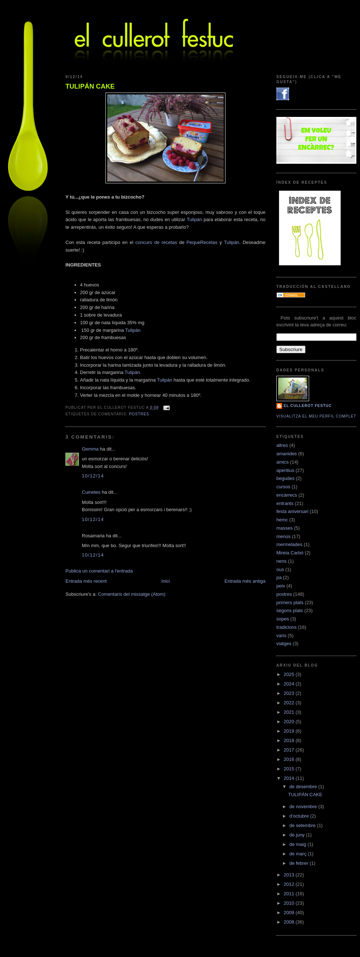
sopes (282, 619)
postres (139, 414)
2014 (290, 778)
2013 (290, 874)
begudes (285, 478)
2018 (290, 740)
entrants (284, 503)
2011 (290, 893)
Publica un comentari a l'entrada (99, 571)
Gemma (90, 449)
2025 (290, 674)
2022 (290, 702)
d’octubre (299, 816)
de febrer (299, 863)
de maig (298, 844)
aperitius (285, 470)
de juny (297, 835)
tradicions (286, 627)
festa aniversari (292, 511)
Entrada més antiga (244, 581)
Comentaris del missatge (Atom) (131, 594)
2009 (290, 912)
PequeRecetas (202, 242)
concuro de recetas (156, 242)
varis (281, 635)
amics (282, 462)
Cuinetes (91, 492)
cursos (283, 486)
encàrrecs (286, 495)
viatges (283, 643)
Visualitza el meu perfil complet (316, 416)
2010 (290, 903)
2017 (290, 750)
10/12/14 (93, 475)
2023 (290, 693)
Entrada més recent (86, 581)
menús (283, 536)
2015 (290, 768)
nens (281, 561)
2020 (290, 721)
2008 (290, 922)
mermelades (289, 544)
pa (278, 577)
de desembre (304, 786)
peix (280, 586)
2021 (290, 712)
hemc (282, 519)
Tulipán (194, 219)
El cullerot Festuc (308, 406)
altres (282, 445)
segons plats (289, 610)
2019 (290, 731)
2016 (290, 759)
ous (280, 569)
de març (298, 853)
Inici (165, 581)
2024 (290, 684)
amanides (286, 453)
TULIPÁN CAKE (90, 86)
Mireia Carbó (289, 552)
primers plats (289, 602)
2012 (290, 884)
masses (284, 528)
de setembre (303, 825)
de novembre (304, 806)
